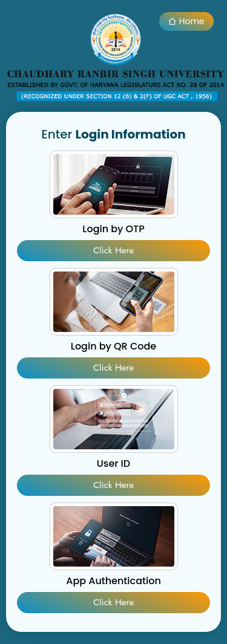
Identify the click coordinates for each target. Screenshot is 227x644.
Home (186, 21)
